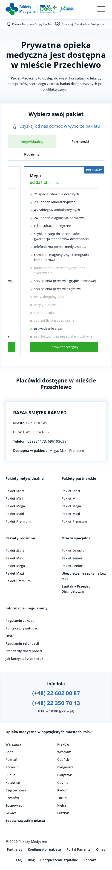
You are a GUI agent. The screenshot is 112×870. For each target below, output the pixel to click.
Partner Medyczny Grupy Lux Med (32, 24)
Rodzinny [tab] (32, 154)
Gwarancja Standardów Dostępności (83, 24)
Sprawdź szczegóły (64, 347)
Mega (35, 175)
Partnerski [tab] (80, 141)
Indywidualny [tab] (32, 141)
